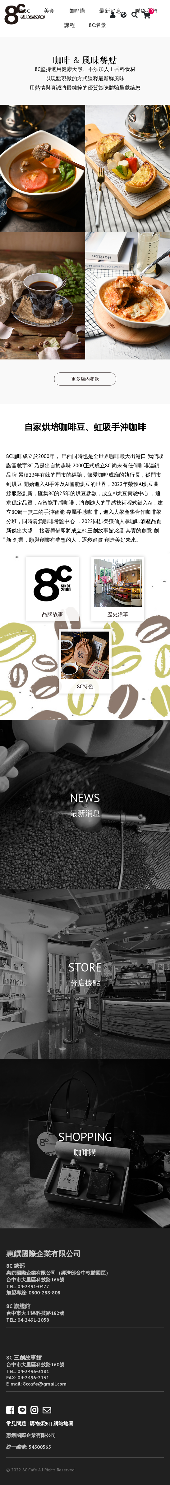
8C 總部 (15, 1265)
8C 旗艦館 (18, 1306)
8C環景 (97, 26)
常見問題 (16, 1423)
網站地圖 (63, 1423)
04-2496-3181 (33, 1371)
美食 (49, 11)
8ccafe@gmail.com (45, 1384)
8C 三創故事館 (24, 1357)
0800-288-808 (44, 1292)
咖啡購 (77, 11)
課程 (69, 26)
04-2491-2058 (33, 1320)
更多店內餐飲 (85, 379)
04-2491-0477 (33, 1286)
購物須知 (40, 1423)
